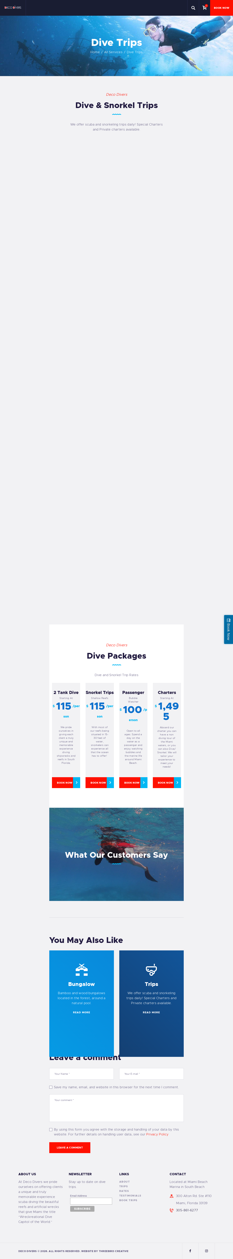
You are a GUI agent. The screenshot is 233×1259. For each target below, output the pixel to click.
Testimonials (130, 1195)
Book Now (64, 782)
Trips (151, 984)
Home (95, 52)
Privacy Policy (157, 1134)
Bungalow (81, 984)
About (124, 1181)
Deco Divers (27, 1251)
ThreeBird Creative (114, 1251)
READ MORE (81, 1012)
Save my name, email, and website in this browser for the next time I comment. (116, 1087)
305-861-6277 (187, 1210)
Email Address (78, 1195)
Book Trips (128, 1200)
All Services (113, 52)
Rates (124, 1191)
